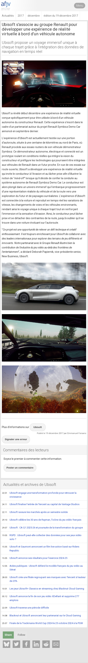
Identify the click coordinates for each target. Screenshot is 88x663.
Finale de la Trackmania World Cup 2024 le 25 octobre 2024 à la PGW (42, 623)
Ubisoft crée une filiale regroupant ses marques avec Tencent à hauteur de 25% (44, 579)
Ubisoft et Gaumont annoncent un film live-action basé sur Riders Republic (40, 548)
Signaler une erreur (16, 439)
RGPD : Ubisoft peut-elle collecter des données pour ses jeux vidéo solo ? (41, 537)
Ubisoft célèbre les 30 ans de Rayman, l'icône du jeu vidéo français (41, 520)
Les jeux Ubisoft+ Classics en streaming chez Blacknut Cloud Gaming (43, 589)
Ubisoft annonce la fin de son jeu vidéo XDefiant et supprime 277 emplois (40, 598)
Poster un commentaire (20, 467)
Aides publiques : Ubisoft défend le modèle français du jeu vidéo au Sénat (42, 567)
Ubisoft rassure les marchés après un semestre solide (35, 512)
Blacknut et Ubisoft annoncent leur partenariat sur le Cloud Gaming (41, 616)
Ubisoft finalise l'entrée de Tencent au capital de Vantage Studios (40, 504)
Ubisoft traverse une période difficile (25, 608)
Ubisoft (37, 427)
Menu (79, 5)
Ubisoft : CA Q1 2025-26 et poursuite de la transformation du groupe (42, 528)
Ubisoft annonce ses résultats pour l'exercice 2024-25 (34, 558)
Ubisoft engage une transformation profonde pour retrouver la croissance (39, 494)
